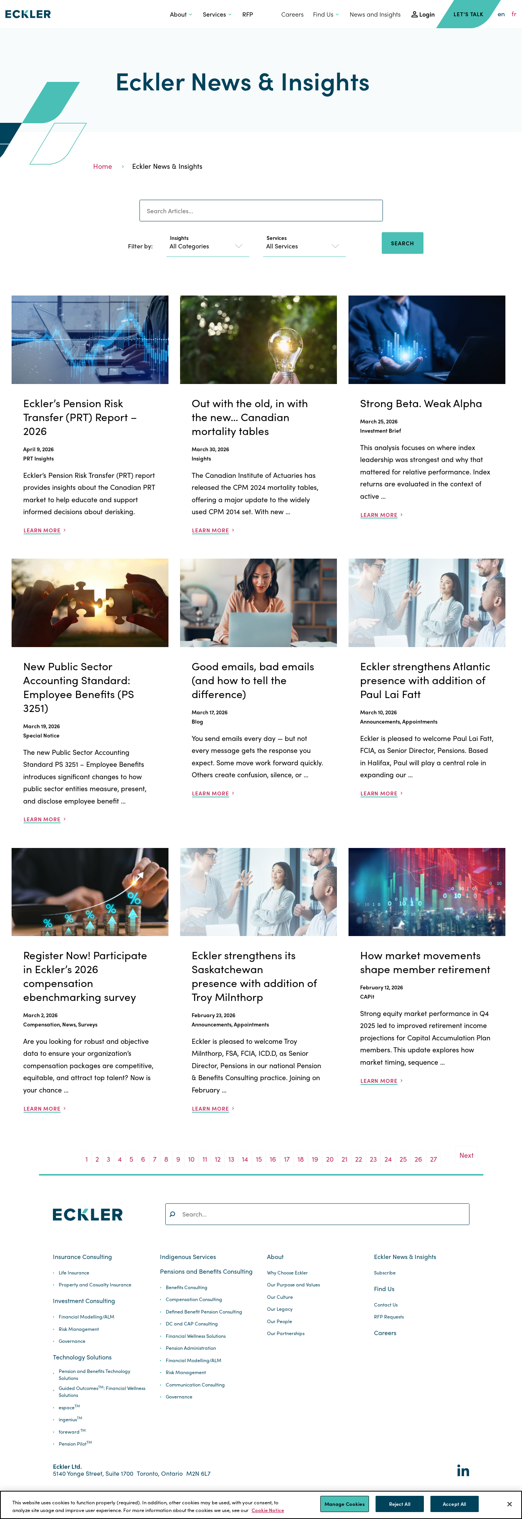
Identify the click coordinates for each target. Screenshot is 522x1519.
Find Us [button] (323, 14)
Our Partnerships (285, 1333)
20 (330, 1159)
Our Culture (280, 1297)
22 (358, 1159)
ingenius (70, 1419)
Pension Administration (191, 1348)
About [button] (178, 14)
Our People (279, 1321)
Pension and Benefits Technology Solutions (94, 1374)
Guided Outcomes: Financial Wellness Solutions (102, 1391)
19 (315, 1159)
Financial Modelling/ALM (86, 1316)
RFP (247, 14)
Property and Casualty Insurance (95, 1284)
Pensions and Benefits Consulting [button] (206, 1271)
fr (514, 14)
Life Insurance (74, 1272)
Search (402, 243)
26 (418, 1159)
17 (287, 1159)
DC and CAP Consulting (192, 1323)
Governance (72, 1341)
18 (301, 1159)
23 (373, 1159)
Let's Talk (468, 14)
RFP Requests (389, 1316)
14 (245, 1159)
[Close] (509, 1503)
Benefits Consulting (186, 1287)
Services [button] (214, 14)
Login (427, 14)
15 (259, 1159)
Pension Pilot (75, 1444)
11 (204, 1159)
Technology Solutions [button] (82, 1357)
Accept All (454, 1503)
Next (466, 1155)
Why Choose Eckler (287, 1272)
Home (102, 166)
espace (69, 1407)
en (501, 14)
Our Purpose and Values (293, 1284)
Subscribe (385, 1272)
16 (273, 1159)
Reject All (399, 1503)
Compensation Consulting (194, 1299)
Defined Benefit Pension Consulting (204, 1311)
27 (433, 1159)
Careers (292, 14)
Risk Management (79, 1329)
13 (231, 1159)
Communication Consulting (195, 1384)
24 (388, 1159)
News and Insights (375, 14)
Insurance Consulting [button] (82, 1257)
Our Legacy (279, 1309)
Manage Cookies (345, 1503)
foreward (72, 1432)
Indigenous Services (188, 1257)
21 (344, 1159)
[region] (261, 1505)
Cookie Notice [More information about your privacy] (268, 1510)
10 (191, 1159)
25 (403, 1159)
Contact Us (386, 1305)
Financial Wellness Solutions (196, 1336)
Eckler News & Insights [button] (405, 1257)
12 (218, 1159)
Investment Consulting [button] (84, 1301)
